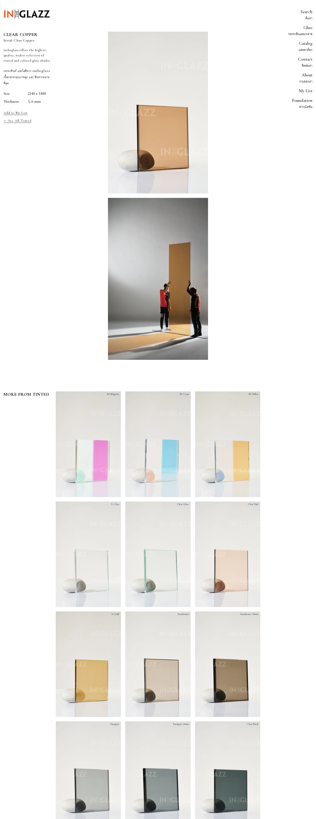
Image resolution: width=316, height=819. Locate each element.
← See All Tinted (17, 120)
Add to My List (16, 113)
